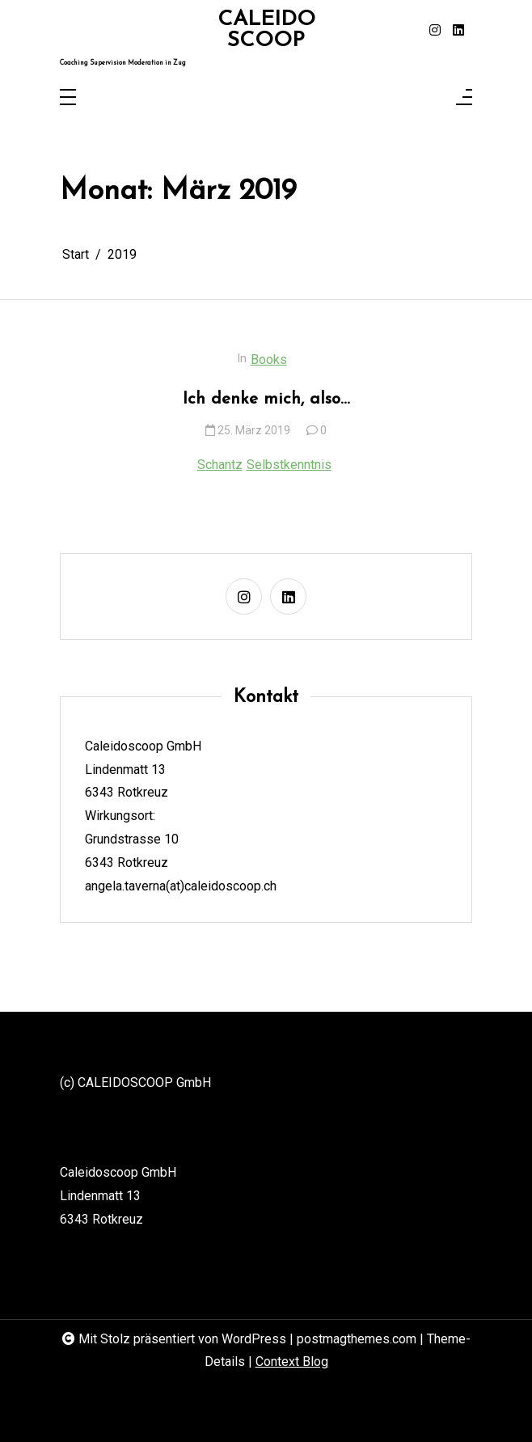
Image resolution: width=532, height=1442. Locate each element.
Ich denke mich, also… (266, 399)
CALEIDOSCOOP (266, 31)
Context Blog (291, 1361)
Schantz (220, 464)
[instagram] (435, 30)
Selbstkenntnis (289, 464)
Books (269, 359)
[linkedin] (458, 30)
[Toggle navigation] (68, 98)
